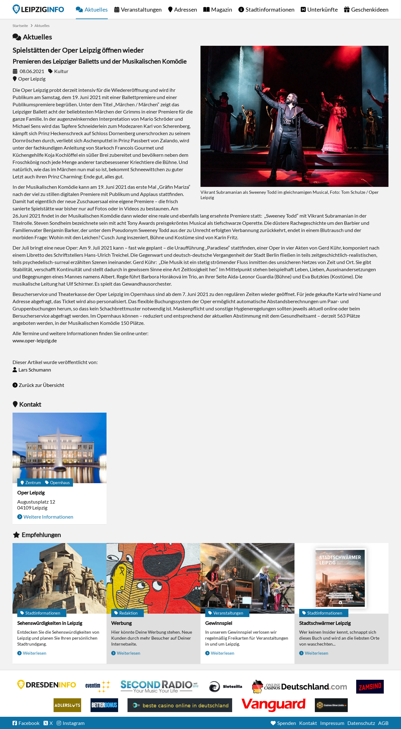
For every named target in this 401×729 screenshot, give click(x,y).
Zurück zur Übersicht (41, 385)
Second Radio (160, 687)
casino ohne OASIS (273, 705)
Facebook (28, 723)
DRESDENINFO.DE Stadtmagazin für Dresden (46, 684)
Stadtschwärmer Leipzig (325, 623)
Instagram (74, 723)
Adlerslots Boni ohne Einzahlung (67, 705)
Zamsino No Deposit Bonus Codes (370, 687)
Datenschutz (361, 723)
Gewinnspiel (218, 623)
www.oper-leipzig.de (35, 340)
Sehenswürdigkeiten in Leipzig (49, 623)
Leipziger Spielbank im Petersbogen (299, 687)
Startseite (38, 9)
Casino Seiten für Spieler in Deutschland (225, 687)
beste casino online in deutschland (180, 705)
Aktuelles (96, 9)
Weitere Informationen (48, 517)
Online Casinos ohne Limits (331, 705)
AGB (383, 723)
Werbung (121, 623)
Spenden (286, 723)
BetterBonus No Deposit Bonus (104, 705)
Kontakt (308, 723)
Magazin (221, 9)
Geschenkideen (369, 9)
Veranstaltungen (141, 9)
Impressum (332, 723)
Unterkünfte (322, 9)
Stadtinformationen (270, 9)
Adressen (185, 9)
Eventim (98, 687)
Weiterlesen (34, 653)
